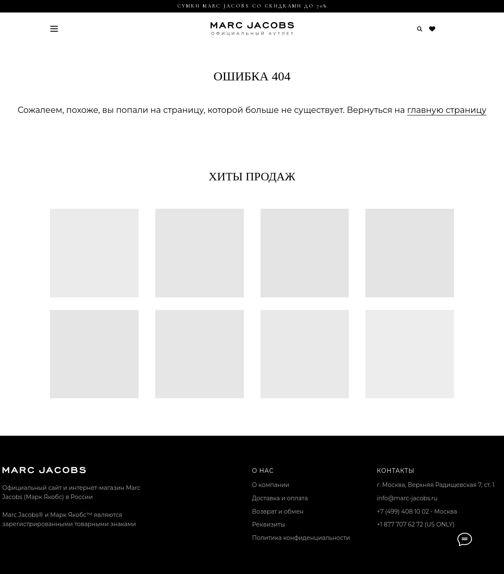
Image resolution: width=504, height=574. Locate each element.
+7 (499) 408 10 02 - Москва (417, 511)
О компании (271, 485)
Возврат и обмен (278, 511)
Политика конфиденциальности (301, 538)
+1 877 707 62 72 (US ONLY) (416, 524)
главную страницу (446, 110)
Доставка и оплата (280, 498)
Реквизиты (268, 524)
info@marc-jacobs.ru (407, 498)
